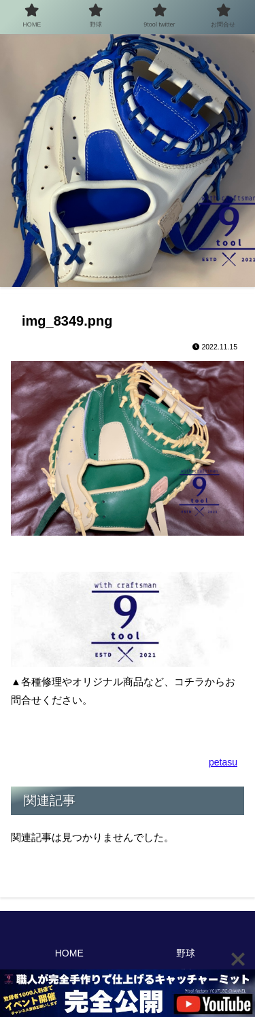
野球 (185, 953)
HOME (69, 953)
